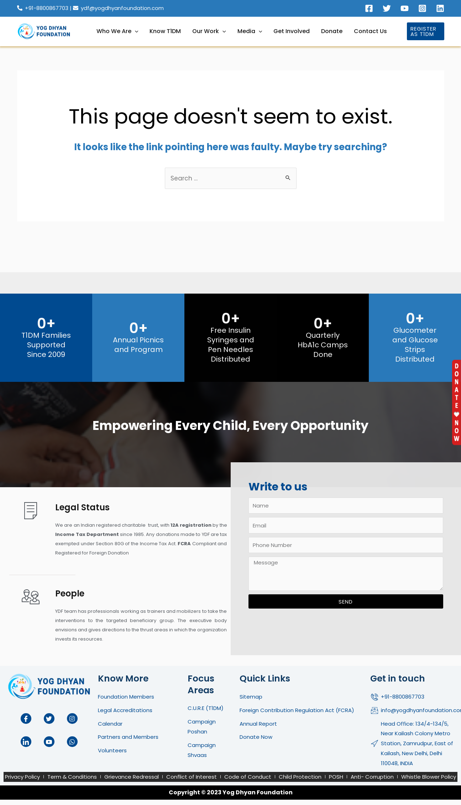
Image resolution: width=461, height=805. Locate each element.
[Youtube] (404, 8)
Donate (331, 31)
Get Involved (291, 31)
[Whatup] (72, 741)
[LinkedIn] (26, 741)
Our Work (209, 31)
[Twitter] (387, 8)
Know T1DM (165, 31)
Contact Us (370, 31)
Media (249, 31)
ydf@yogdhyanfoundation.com (122, 8)
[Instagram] (422, 8)
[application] (134, 31)
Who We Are (117, 31)
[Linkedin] (440, 8)
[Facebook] (369, 8)
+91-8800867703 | (51, 8)
